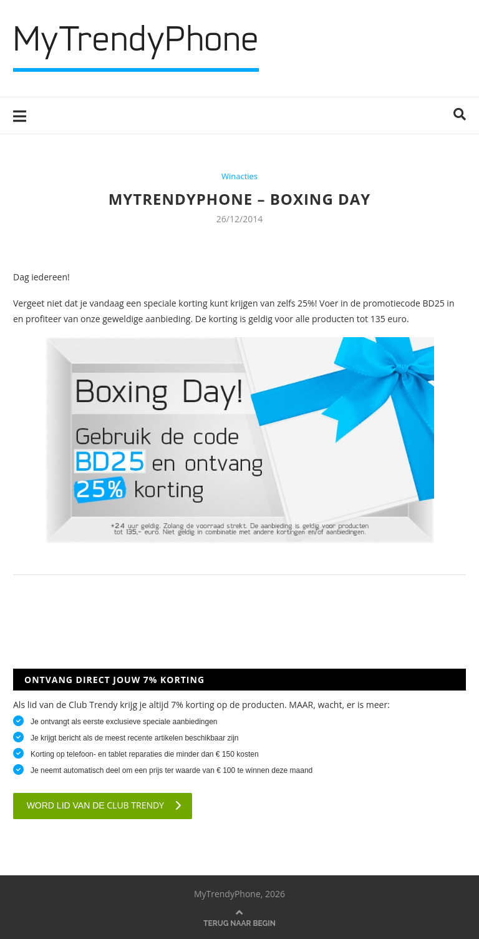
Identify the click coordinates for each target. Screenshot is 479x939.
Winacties (239, 177)
